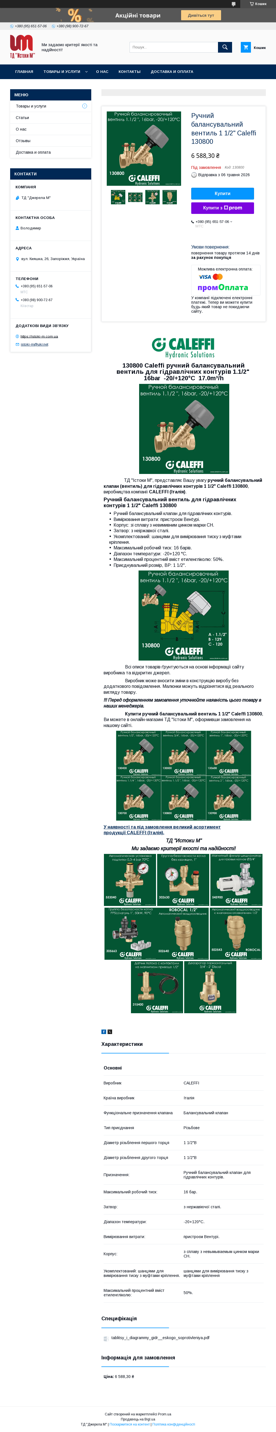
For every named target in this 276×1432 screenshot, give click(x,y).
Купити (223, 193)
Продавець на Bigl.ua (138, 1419)
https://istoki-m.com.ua (39, 336)
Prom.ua (164, 1414)
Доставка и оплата (172, 72)
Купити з (222, 208)
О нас (102, 72)
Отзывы (23, 140)
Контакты (130, 72)
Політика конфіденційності (173, 1424)
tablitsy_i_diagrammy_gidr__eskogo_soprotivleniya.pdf (160, 1337)
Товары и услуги (61, 72)
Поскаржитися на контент (130, 1424)
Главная (24, 72)
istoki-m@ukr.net (34, 344)
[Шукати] (225, 47)
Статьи (22, 117)
